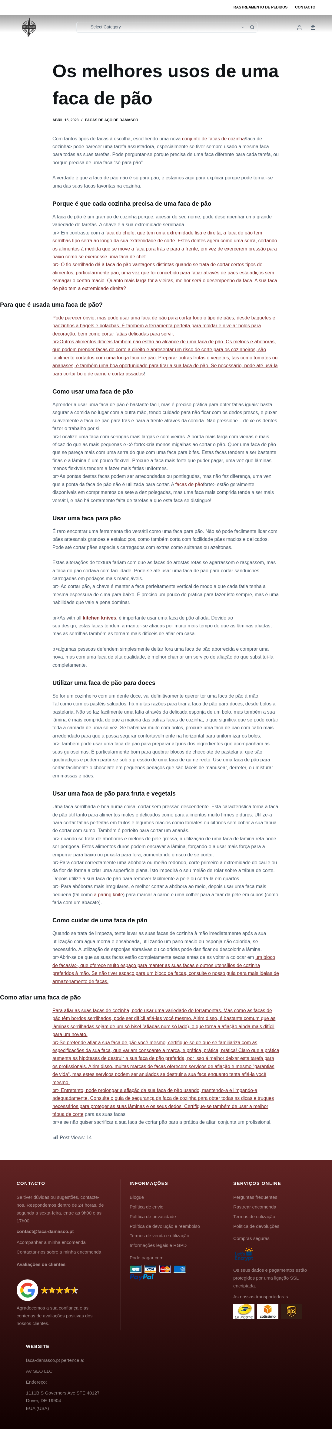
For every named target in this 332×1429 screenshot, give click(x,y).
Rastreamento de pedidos (260, 7)
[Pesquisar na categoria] (166, 27)
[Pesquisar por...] (81, 27)
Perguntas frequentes (255, 1197)
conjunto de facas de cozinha (213, 138)
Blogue (137, 1197)
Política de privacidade (153, 1216)
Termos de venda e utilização (159, 1235)
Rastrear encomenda (254, 1206)
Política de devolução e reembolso (165, 1226)
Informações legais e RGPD (158, 1245)
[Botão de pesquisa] (252, 27)
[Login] (299, 27)
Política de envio (146, 1206)
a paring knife (108, 894)
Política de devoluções (256, 1226)
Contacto (305, 7)
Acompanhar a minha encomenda (51, 1242)
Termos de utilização (254, 1216)
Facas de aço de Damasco (111, 120)
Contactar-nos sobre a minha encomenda (59, 1251)
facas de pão (189, 484)
